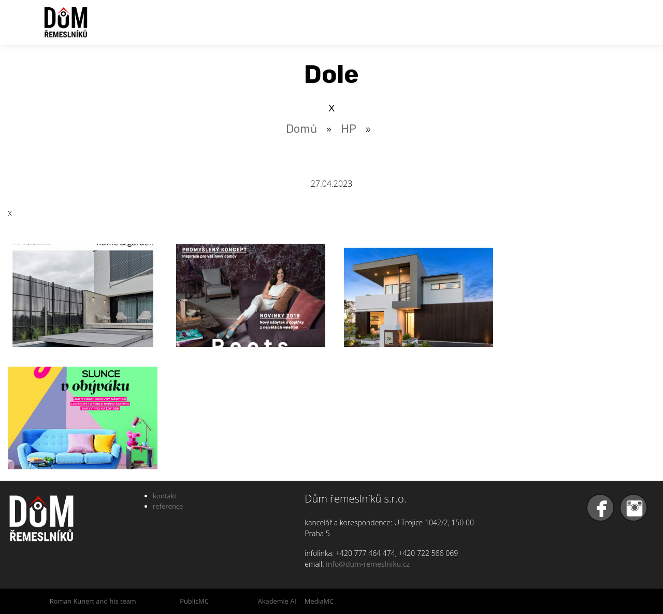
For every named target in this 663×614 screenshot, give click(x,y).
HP (348, 128)
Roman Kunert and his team (93, 601)
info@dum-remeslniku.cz (368, 564)
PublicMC (194, 601)
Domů (301, 128)
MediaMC (319, 601)
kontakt (165, 495)
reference (168, 506)
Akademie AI (277, 601)
